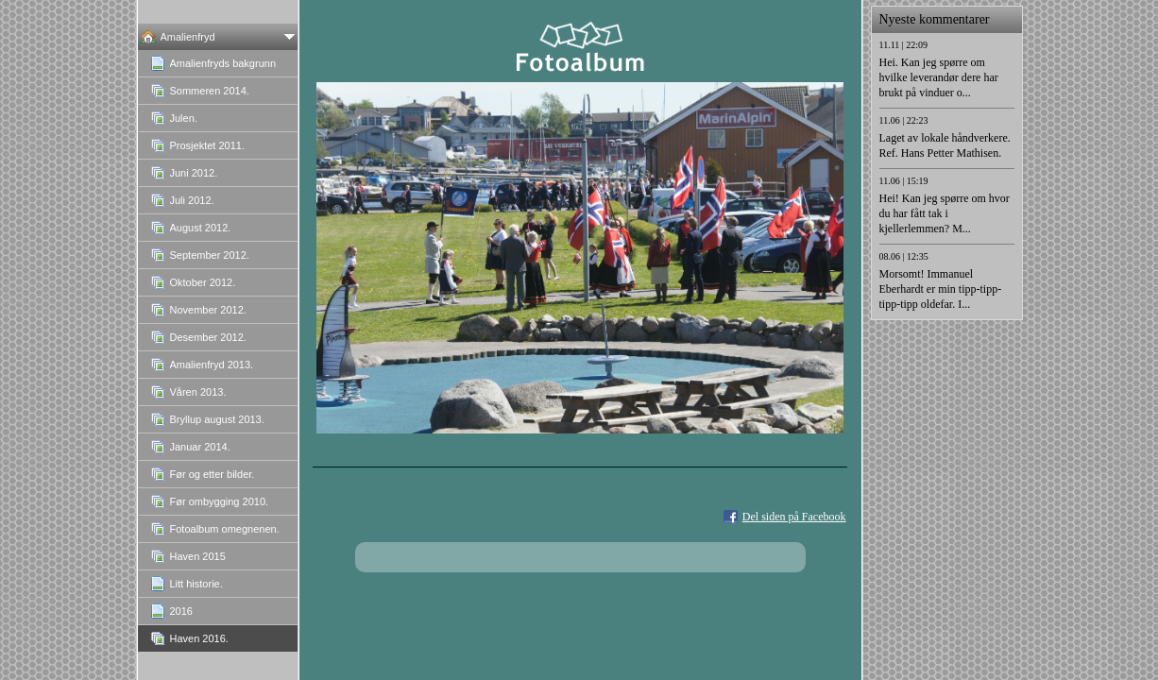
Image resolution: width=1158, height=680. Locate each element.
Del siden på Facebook (794, 516)
